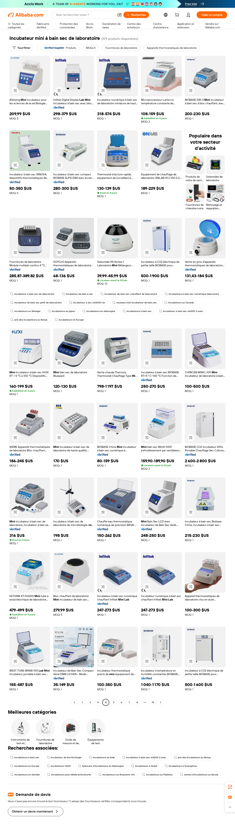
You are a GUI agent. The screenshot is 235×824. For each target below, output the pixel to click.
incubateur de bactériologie (64, 757)
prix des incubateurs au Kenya (28, 319)
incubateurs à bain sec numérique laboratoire (192, 294)
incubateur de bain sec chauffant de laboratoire (128, 294)
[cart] (178, 15)
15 (153, 702)
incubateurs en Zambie (25, 774)
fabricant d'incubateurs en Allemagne (101, 766)
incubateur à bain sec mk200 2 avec (181, 311)
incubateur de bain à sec (77, 294)
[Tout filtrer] (21, 48)
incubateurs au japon (61, 311)
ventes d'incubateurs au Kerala (199, 774)
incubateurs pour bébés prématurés (69, 774)
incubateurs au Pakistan (157, 774)
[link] (230, 787)
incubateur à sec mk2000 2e (87, 302)
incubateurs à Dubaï (144, 766)
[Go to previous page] (74, 702)
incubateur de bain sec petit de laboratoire (36, 302)
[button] (15, 90)
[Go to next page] (160, 702)
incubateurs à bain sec (137, 311)
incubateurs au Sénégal (25, 311)
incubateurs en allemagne (98, 311)
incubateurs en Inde (102, 757)
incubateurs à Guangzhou (181, 766)
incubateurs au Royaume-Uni (117, 774)
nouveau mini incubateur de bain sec (134, 302)
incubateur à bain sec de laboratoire (32, 294)
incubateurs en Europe (69, 319)
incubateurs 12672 (59, 766)
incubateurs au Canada (179, 302)
